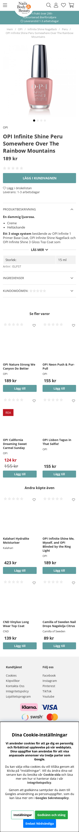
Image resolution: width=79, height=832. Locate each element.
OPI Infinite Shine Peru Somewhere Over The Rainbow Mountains (39, 35)
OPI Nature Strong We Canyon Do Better (19, 366)
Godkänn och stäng (51, 815)
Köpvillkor (13, 681)
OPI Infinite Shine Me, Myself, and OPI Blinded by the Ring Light (58, 544)
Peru (65, 29)
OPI (20, 29)
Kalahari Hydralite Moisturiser (16, 541)
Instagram (50, 681)
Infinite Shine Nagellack (42, 29)
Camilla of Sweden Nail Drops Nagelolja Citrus (59, 624)
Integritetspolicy (17, 691)
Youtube (48, 696)
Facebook (49, 675)
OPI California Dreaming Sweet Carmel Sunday (15, 444)
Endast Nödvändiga (39, 823)
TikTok (47, 691)
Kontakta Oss (15, 686)
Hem (10, 29)
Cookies (11, 675)
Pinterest (49, 686)
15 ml (62, 260)
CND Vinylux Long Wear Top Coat (16, 624)
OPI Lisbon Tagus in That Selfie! (57, 442)
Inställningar (22, 815)
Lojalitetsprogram (18, 696)
